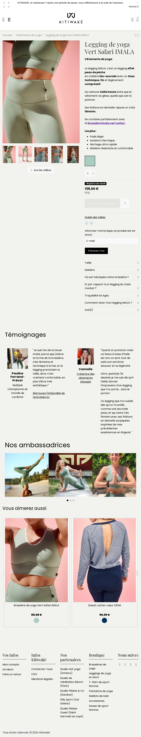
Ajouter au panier (102, 203)
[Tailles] (90, 173)
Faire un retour (11, 674)
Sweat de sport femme (99, 708)
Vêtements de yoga (98, 59)
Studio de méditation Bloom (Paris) (71, 682)
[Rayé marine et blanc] (104, 620)
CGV (34, 674)
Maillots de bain (99, 696)
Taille (112, 263)
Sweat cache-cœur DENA (104, 605)
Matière (112, 270)
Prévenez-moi (96, 250)
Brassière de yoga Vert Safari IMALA (36, 605)
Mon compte (10, 664)
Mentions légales (42, 679)
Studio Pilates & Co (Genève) (72, 693)
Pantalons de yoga (101, 691)
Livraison (7, 669)
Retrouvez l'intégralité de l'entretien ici (49, 395)
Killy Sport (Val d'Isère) (69, 701)
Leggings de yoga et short (100, 675)
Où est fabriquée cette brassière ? (112, 277)
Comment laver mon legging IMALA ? (112, 303)
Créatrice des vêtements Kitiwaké (85, 378)
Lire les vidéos (41, 170)
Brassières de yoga (97, 666)
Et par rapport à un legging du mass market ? (112, 286)
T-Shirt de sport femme (99, 684)
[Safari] (36, 620)
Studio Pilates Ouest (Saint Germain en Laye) (71, 712)
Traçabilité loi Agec (112, 296)
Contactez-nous (42, 669)
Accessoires (96, 701)
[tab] (112, 262)
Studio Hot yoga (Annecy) (70, 671)
